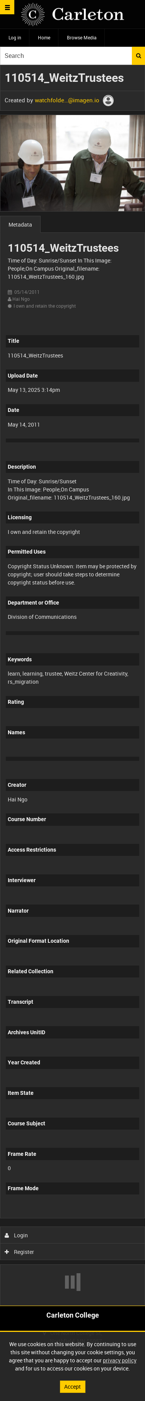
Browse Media (82, 37)
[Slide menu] (7, 7)
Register (19, 1251)
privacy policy (119, 1360)
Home (44, 37)
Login (16, 1235)
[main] (72, 685)
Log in (15, 37)
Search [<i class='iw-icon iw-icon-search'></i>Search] (138, 55)
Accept (72, 1386)
